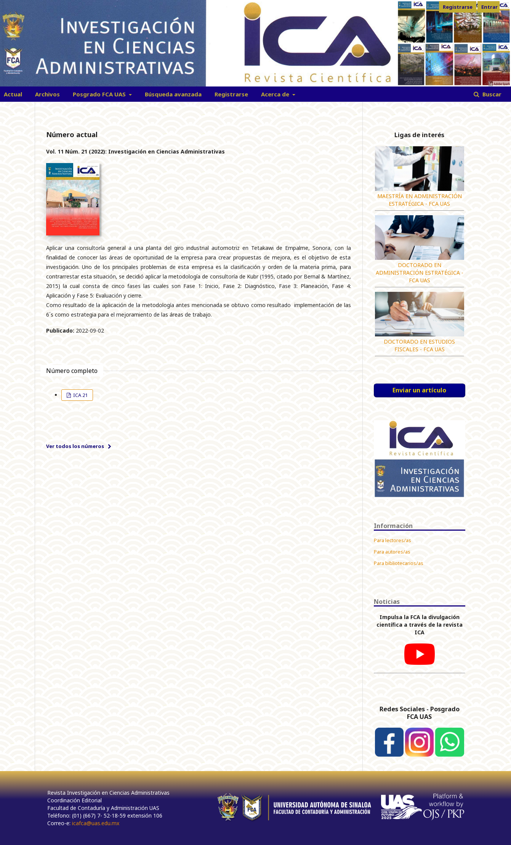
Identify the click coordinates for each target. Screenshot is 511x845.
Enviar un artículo (419, 390)
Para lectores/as (392, 540)
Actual (13, 94)
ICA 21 (80, 395)
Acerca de (276, 94)
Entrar (489, 6)
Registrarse (231, 94)
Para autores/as (392, 551)
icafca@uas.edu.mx (95, 823)
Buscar (491, 94)
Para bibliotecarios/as (398, 563)
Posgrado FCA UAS (100, 94)
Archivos (47, 94)
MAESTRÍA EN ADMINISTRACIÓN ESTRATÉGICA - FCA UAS (419, 199)
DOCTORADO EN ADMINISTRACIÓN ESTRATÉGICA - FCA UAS (419, 272)
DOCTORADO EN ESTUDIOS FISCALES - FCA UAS (419, 345)
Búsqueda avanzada (173, 94)
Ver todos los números (75, 446)
